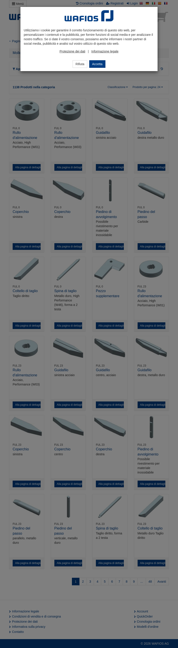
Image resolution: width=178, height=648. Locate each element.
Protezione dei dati (72, 51)
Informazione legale (105, 51)
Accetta (97, 64)
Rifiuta (79, 64)
